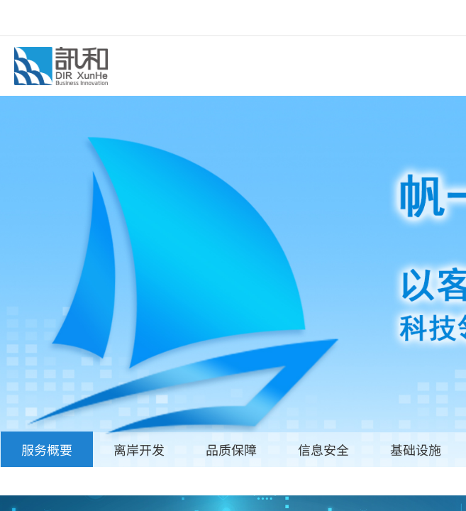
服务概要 (46, 449)
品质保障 (231, 449)
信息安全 (323, 449)
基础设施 (415, 449)
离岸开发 (139, 449)
